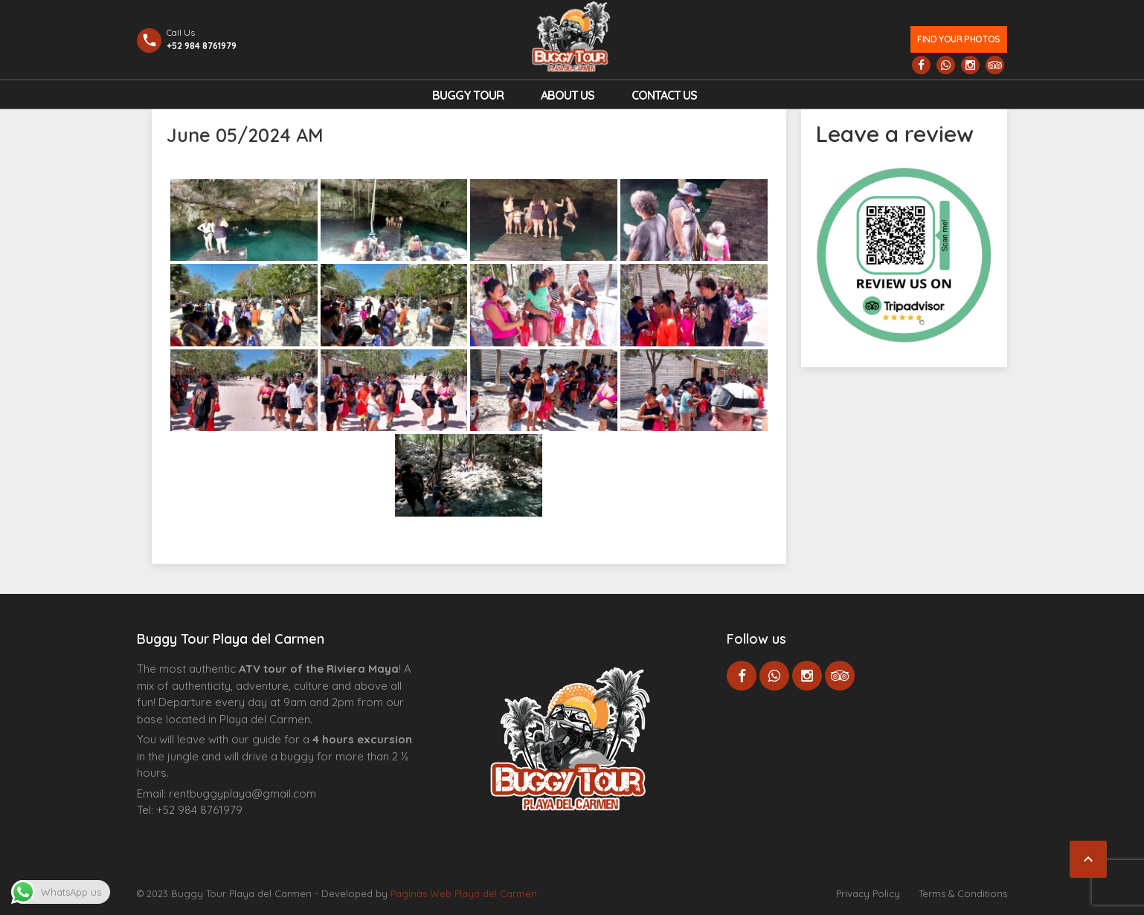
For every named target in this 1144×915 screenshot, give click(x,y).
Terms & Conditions (963, 893)
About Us (567, 95)
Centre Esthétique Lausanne (220, 833)
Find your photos (958, 39)
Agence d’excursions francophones (167, 833)
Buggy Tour (468, 95)
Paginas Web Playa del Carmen (464, 893)
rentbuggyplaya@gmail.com (242, 793)
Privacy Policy (868, 893)
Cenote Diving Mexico (262, 833)
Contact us (664, 95)
